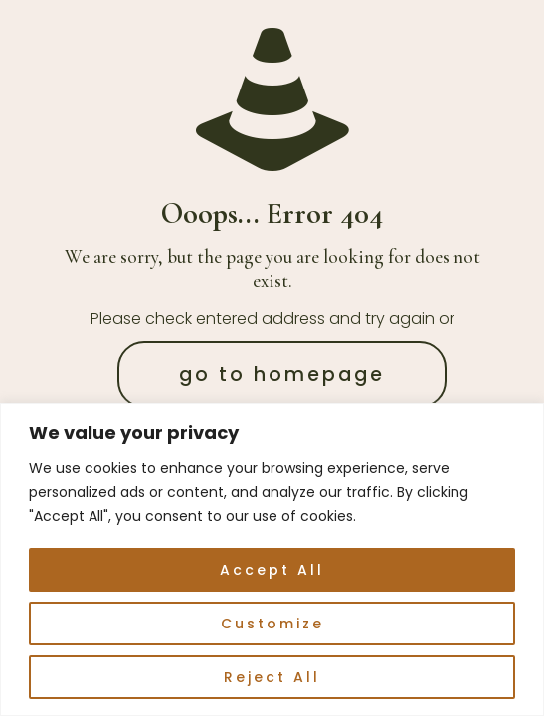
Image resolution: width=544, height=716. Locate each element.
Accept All (272, 570)
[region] (272, 559)
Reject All (272, 677)
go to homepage (282, 374)
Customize (272, 623)
